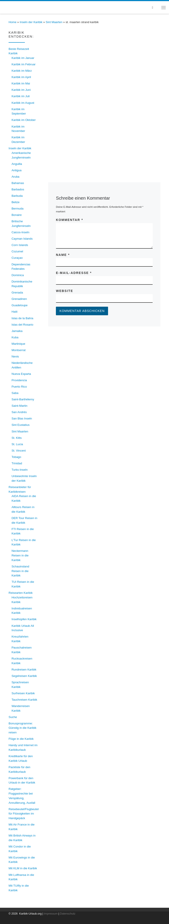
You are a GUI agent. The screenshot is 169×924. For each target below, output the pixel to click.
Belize (15, 202)
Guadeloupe (19, 305)
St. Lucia (17, 444)
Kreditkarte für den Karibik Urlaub (21, 758)
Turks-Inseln (19, 469)
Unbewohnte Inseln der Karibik (24, 478)
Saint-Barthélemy (22, 399)
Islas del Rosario (22, 324)
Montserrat (18, 350)
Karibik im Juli (20, 96)
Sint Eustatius (20, 424)
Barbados (17, 189)
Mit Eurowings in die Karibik (22, 860)
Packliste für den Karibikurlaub (19, 769)
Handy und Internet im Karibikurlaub (23, 747)
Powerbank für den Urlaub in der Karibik (22, 780)
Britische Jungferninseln (21, 224)
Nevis (15, 356)
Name (63, 255)
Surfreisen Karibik (23, 693)
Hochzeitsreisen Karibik (21, 600)
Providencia (19, 380)
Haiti (14, 311)
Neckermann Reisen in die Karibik (19, 555)
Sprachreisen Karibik (20, 685)
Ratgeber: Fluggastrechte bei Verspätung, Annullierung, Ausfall (22, 795)
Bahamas (17, 183)
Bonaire (16, 215)
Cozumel (17, 251)
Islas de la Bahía (22, 318)
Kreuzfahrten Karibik (19, 639)
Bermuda (17, 208)
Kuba (14, 337)
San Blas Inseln (21, 418)
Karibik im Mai (20, 83)
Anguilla (16, 164)
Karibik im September (18, 111)
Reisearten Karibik (21, 592)
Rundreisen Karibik (23, 669)
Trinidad (16, 463)
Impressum (51, 913)
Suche (13, 717)
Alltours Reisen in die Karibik (22, 509)
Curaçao (17, 257)
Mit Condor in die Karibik (20, 849)
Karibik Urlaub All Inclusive (22, 628)
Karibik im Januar (22, 58)
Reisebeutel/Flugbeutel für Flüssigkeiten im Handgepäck (24, 813)
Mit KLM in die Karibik (23, 868)
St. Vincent (18, 450)
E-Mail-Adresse (74, 273)
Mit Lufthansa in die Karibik (21, 877)
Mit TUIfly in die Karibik (19, 888)
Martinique (18, 343)
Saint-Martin (19, 405)
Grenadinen (19, 299)
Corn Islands (19, 245)
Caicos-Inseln (20, 232)
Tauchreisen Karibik (24, 699)
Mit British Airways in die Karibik (22, 838)
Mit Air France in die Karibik (22, 827)
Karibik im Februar (23, 64)
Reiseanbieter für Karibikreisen (20, 489)
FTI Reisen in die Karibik (22, 531)
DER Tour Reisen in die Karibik (24, 520)
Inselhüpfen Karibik (24, 619)
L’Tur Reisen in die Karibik (23, 542)
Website (64, 291)
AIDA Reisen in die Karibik (23, 498)
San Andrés (19, 412)
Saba (14, 393)
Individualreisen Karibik (21, 611)
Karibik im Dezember (18, 140)
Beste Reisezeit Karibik (19, 51)
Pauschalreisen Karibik (21, 650)
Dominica (17, 275)
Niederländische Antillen (22, 365)
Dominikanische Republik (21, 284)
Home (13, 22)
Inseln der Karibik (31, 22)
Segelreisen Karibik (24, 676)
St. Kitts (16, 437)
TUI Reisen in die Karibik (22, 584)
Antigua (16, 170)
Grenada (17, 292)
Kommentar (69, 220)
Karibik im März (21, 70)
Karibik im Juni (21, 89)
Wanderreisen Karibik (20, 708)
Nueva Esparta (21, 373)
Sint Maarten (54, 22)
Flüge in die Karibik (21, 738)
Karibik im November (18, 129)
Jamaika (16, 331)
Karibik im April (21, 77)
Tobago (16, 457)
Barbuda (17, 195)
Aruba (15, 176)
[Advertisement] (104, 124)
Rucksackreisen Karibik (21, 661)
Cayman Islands (22, 238)
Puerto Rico (19, 386)
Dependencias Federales (20, 267)
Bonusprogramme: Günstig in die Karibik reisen (22, 728)
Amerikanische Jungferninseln (21, 155)
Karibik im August (22, 102)
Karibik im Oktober (23, 120)
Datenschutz (67, 913)
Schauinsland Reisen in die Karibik (20, 571)
